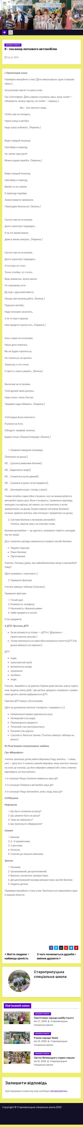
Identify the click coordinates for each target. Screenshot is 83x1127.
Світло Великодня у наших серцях (54, 1057)
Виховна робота (13, 45)
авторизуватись (58, 1091)
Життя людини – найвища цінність (17, 956)
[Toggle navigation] (11, 32)
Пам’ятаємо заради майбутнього (54, 1018)
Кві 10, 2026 (40, 1061)
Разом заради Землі (46, 1038)
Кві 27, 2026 (40, 1021)
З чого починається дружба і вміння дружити (56, 956)
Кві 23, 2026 (40, 1041)
